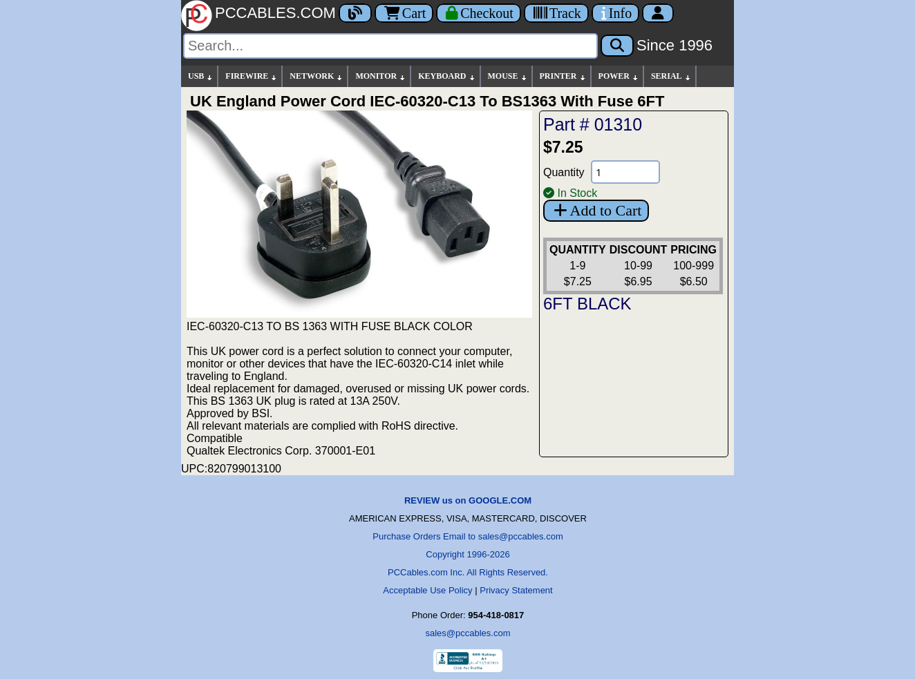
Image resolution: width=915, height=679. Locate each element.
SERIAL (671, 76)
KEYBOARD (446, 76)
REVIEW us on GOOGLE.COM (467, 500)
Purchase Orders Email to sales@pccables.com (467, 536)
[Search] (390, 46)
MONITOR (380, 76)
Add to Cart (596, 210)
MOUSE (508, 76)
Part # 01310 (592, 124)
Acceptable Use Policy (427, 590)
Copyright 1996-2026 (467, 554)
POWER (618, 76)
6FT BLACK (587, 303)
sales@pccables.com (467, 633)
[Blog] (355, 13)
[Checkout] (478, 13)
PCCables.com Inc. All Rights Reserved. (468, 572)
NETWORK (316, 76)
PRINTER (563, 76)
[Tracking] (556, 13)
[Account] (658, 13)
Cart (404, 13)
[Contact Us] (615, 13)
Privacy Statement (516, 590)
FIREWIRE (251, 76)
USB (201, 76)
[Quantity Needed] (625, 172)
